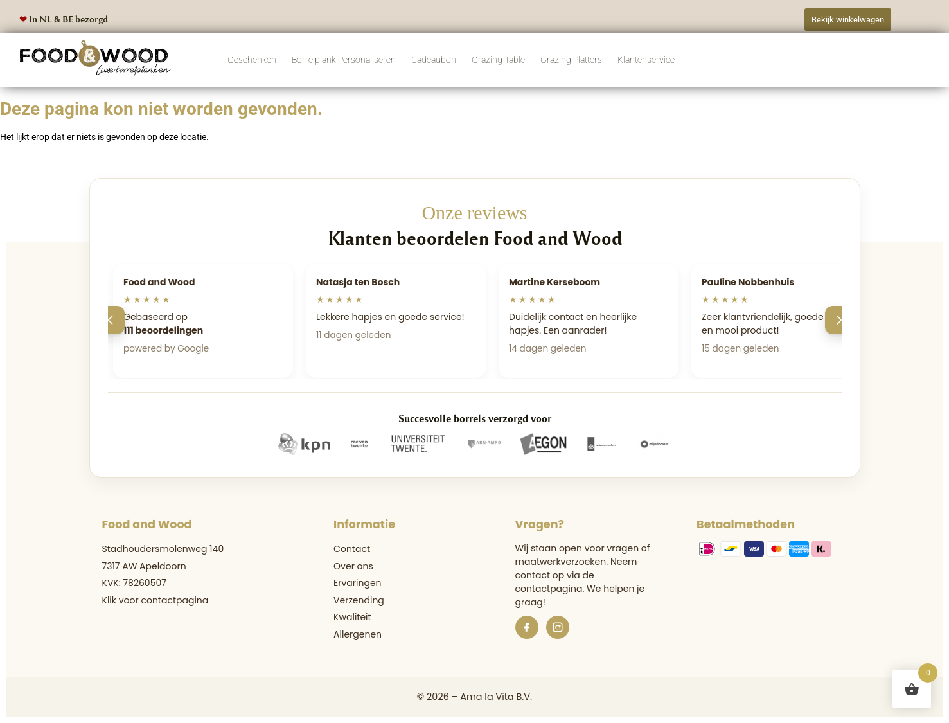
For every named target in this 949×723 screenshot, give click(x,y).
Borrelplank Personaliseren (344, 60)
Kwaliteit (352, 617)
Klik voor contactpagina (155, 600)
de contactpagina (554, 582)
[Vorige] (110, 320)
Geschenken (251, 60)
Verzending (358, 600)
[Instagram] (557, 627)
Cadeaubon (433, 60)
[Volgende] (839, 320)
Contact (351, 548)
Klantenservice (646, 60)
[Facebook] (526, 627)
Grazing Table (498, 60)
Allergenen (357, 634)
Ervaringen (357, 582)
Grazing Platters (571, 60)
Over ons (353, 566)
